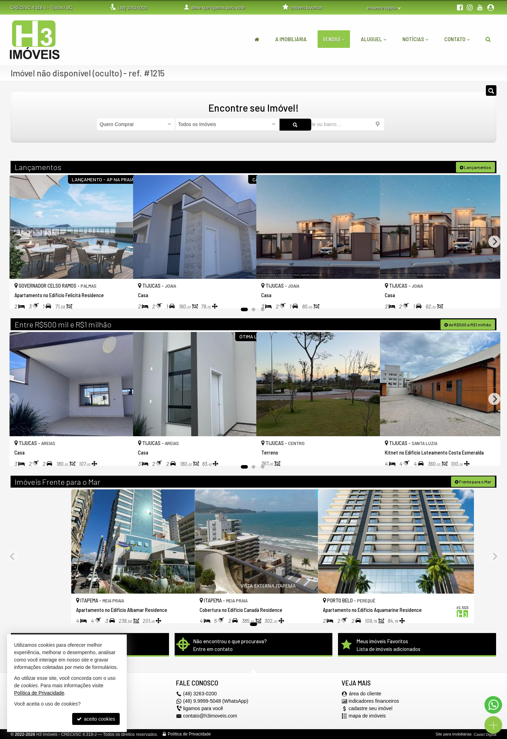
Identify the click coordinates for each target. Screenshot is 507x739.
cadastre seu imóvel (371, 708)
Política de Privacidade (189, 733)
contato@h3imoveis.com (210, 715)
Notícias (415, 39)
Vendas (334, 39)
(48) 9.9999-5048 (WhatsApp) (215, 700)
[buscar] (397, 124)
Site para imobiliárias (453, 734)
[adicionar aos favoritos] (120, 296)
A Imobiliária (291, 39)
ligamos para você (203, 708)
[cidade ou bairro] (332, 124)
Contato (457, 39)
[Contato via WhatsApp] (493, 705)
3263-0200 (132, 8)
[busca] (488, 39)
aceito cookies (96, 719)
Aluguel (373, 39)
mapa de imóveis (367, 715)
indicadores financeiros (374, 700)
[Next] (494, 241)
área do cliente (365, 693)
